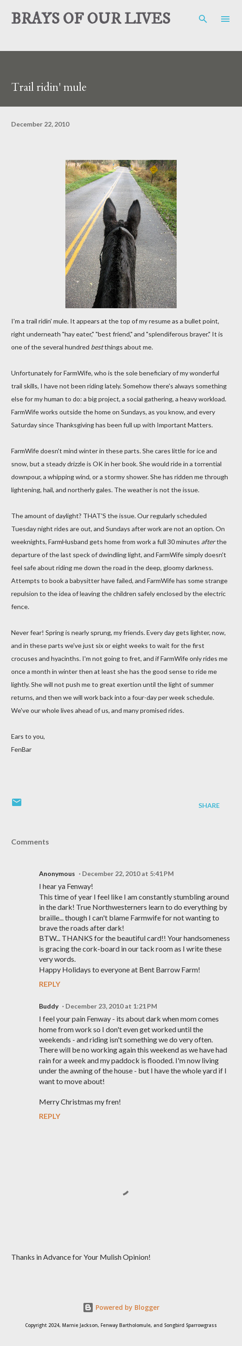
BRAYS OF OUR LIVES (90, 19)
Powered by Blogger (121, 1307)
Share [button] (209, 805)
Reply (49, 983)
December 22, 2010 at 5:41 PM (128, 873)
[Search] (203, 16)
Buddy (48, 1006)
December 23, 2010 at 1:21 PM (111, 1006)
